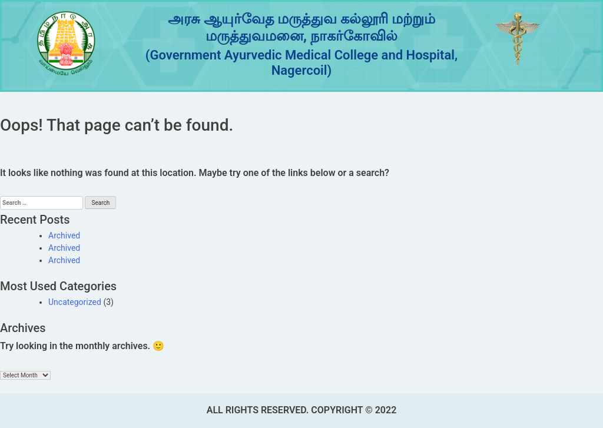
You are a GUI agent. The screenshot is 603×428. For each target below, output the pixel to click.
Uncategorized (74, 302)
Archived (64, 235)
